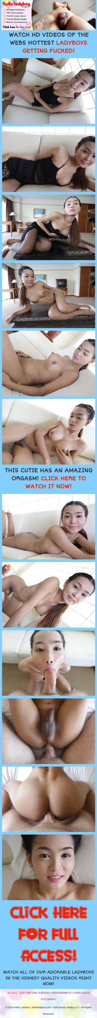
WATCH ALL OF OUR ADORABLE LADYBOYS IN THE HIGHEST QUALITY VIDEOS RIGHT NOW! (48, 978)
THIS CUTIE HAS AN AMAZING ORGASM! (48, 478)
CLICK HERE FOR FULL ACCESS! (48, 934)
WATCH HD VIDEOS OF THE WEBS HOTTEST (48, 43)
